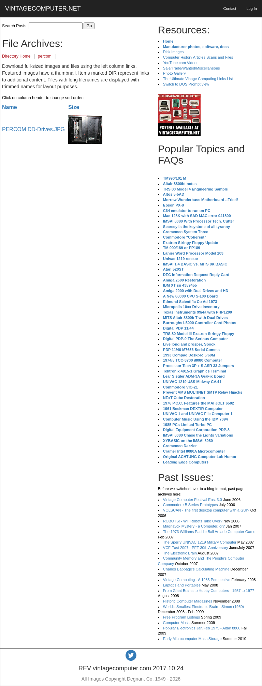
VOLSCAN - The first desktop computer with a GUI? (206, 510)
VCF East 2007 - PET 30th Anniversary (195, 548)
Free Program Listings (181, 617)
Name (9, 107)
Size (73, 107)
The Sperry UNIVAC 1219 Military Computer (199, 542)
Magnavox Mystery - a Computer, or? (194, 526)
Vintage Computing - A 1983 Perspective (196, 580)
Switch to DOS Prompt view (186, 84)
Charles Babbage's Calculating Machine (196, 569)
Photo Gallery (174, 73)
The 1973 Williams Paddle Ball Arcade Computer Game (209, 532)
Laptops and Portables (182, 585)
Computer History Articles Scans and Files (198, 57)
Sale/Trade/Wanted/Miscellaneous (191, 68)
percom (45, 56)
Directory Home (16, 56)
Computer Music (176, 623)
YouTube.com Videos (181, 63)
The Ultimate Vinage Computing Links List (198, 79)
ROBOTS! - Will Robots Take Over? (192, 521)
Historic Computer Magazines (187, 601)
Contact (229, 8)
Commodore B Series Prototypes (190, 505)
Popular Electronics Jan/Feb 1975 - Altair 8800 (202, 628)
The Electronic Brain (180, 553)
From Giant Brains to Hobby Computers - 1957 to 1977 (208, 591)
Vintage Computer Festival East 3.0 (192, 500)
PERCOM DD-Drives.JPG (33, 129)
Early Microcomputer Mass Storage (192, 639)
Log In (251, 8)
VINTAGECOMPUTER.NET (43, 8)
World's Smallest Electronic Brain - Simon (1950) (203, 607)
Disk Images (173, 52)
